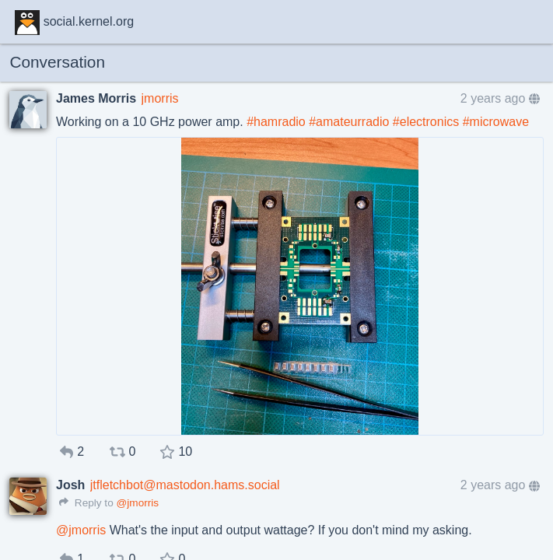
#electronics (426, 121)
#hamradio (276, 121)
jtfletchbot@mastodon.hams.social (185, 485)
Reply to (86, 503)
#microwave (496, 121)
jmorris (160, 98)
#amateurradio (349, 121)
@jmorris (137, 503)
